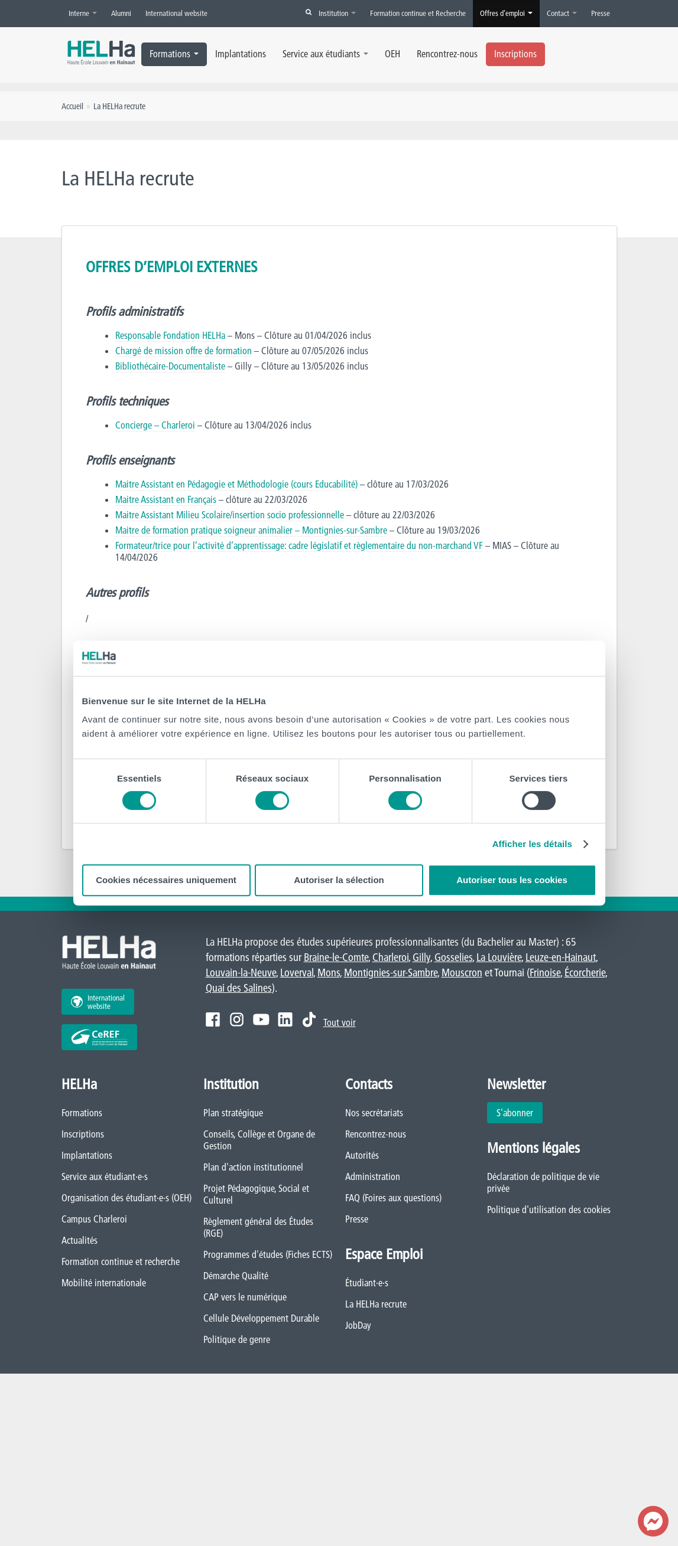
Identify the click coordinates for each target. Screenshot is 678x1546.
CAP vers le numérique (245, 1297)
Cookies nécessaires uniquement (166, 880)
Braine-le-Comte (336, 957)
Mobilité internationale (103, 1283)
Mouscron (462, 972)
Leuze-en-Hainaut (560, 957)
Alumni (121, 13)
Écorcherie (585, 972)
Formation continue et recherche (120, 1261)
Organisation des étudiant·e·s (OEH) (126, 1198)
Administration (372, 1176)
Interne (83, 13)
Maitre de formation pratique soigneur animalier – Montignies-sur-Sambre (251, 530)
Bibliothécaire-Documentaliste (170, 366)
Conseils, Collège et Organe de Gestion (259, 1140)
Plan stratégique (233, 1113)
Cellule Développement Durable (261, 1318)
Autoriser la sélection (339, 880)
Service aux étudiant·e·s (104, 1176)
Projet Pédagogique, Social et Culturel (256, 1194)
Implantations (240, 54)
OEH (392, 54)
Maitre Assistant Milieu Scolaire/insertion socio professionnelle (229, 515)
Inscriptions (515, 54)
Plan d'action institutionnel (253, 1167)
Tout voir (339, 1022)
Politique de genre (236, 1339)
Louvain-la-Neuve (241, 972)
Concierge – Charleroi (155, 425)
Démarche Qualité (235, 1276)
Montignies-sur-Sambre (390, 972)
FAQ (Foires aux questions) (393, 1198)
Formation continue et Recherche (418, 13)
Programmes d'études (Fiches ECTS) (267, 1254)
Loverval (296, 972)
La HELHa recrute (376, 1304)
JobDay (358, 1325)
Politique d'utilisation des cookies (549, 1209)
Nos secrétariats (374, 1113)
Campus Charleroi (94, 1219)
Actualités (79, 1240)
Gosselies (453, 957)
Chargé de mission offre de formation (183, 351)
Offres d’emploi (506, 13)
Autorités (362, 1155)
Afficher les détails (532, 844)
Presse (600, 13)
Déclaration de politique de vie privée (543, 1182)
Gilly (421, 957)
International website (176, 13)
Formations (174, 54)
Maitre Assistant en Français (165, 499)
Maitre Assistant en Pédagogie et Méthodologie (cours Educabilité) (236, 484)
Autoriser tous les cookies (511, 880)
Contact (562, 13)
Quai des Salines (239, 988)
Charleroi (390, 957)
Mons (328, 972)
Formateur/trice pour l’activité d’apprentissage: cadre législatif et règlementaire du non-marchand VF (299, 545)
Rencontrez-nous (447, 54)
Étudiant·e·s (366, 1283)
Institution (337, 13)
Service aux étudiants (325, 54)
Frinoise (545, 972)
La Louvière (498, 957)
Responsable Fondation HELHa (170, 335)
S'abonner (515, 1113)
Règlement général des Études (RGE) (258, 1227)
